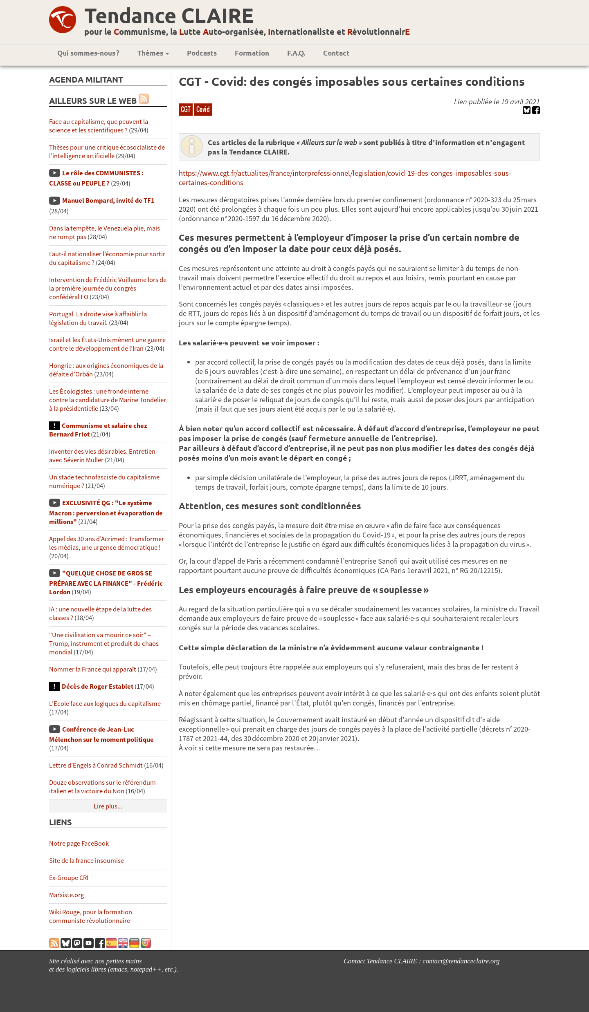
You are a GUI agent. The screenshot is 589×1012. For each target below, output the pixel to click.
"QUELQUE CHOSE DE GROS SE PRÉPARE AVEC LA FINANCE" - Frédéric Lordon (106, 582)
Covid (203, 109)
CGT (186, 109)
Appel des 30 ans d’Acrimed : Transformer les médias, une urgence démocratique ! (106, 543)
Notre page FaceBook (79, 843)
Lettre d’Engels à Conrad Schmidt (96, 765)
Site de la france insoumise (86, 860)
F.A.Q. (296, 53)
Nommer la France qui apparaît (92, 669)
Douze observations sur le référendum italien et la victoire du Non (102, 786)
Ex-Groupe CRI (68, 877)
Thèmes (153, 53)
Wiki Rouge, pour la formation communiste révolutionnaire (90, 916)
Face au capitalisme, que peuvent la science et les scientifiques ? (98, 125)
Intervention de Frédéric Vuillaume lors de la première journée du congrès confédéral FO (107, 288)
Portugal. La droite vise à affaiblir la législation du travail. (98, 318)
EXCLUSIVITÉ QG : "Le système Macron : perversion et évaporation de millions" (106, 512)
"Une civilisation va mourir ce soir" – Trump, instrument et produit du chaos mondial (104, 643)
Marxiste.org (66, 895)
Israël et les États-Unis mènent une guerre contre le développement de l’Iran (107, 344)
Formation (252, 53)
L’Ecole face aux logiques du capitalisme (105, 703)
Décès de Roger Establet (97, 686)
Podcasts (202, 53)
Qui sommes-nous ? (88, 53)
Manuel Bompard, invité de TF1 (108, 200)
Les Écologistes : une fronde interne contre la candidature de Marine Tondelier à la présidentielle (107, 400)
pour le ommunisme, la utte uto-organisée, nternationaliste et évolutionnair (247, 31)
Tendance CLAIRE (169, 15)
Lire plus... (108, 806)
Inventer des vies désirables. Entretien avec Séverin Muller (102, 455)
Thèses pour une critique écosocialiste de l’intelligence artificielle (107, 151)
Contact (336, 53)
